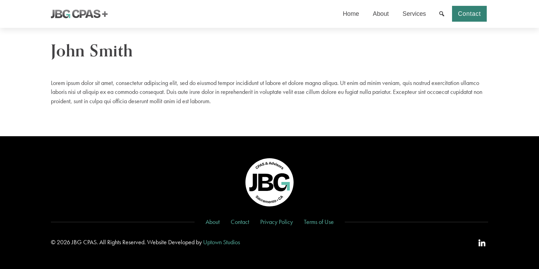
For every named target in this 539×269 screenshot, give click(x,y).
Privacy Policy (276, 222)
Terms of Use (319, 222)
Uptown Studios (221, 242)
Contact (469, 13)
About (213, 222)
